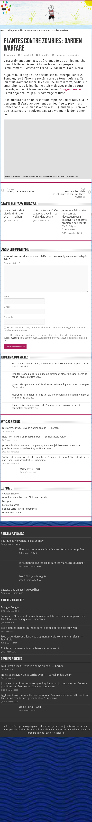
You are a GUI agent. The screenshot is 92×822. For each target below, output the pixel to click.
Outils (44, 497)
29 (40, 566)
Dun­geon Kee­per (71, 89)
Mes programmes (27, 508)
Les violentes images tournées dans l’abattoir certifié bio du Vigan (39, 627)
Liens (19, 512)
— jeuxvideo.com (71, 176)
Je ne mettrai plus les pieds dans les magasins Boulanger (51, 562)
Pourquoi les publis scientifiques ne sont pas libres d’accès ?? (68, 193)
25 (22, 593)
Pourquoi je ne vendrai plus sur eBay (22, 540)
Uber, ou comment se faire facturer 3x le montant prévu (51, 549)
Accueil (5, 30)
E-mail (7, 306)
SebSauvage (8, 512)
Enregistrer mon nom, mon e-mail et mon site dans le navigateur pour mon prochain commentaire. (45, 328)
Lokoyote (7, 501)
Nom (6, 296)
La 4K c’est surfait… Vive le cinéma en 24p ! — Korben (15, 213)
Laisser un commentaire (67, 55)
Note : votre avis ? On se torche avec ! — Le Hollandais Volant (45, 213)
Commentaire (12, 263)
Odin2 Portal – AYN (30, 468)
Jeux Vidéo (17, 30)
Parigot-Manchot (10, 505)
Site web (8, 317)
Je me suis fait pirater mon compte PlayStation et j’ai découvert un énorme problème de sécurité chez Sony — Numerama (74, 220)
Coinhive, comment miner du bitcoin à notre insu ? (30, 648)
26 (40, 580)
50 (19, 544)
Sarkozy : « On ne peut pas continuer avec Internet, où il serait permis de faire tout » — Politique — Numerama (43, 618)
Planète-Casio (9, 508)
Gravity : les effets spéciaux (24, 190)
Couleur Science (10, 493)
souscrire (14, 337)
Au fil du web (32, 497)
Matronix (11, 55)
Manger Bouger (10, 607)
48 (36, 553)
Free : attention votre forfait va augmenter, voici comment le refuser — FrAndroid (42, 638)
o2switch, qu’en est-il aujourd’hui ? (21, 589)
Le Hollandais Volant (12, 497)
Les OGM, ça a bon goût (32, 576)
